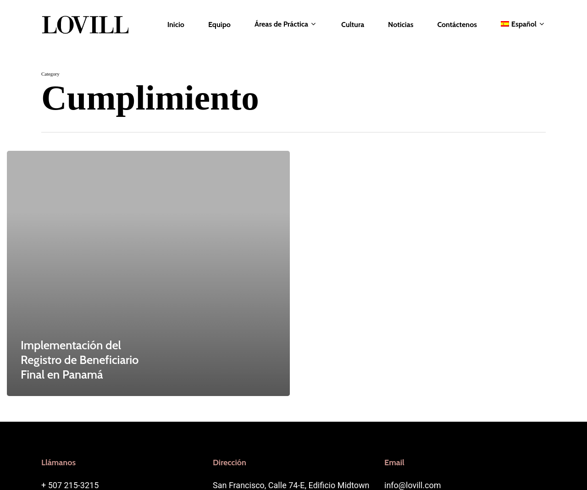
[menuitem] (523, 24)
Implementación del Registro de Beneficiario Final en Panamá (79, 360)
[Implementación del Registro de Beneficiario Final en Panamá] (148, 273)
